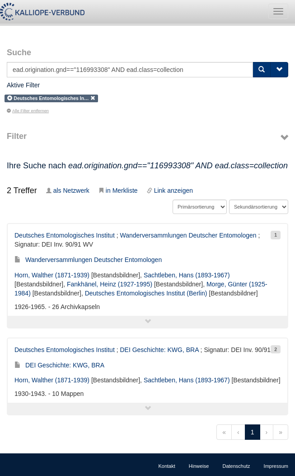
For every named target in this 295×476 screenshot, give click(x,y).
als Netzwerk (67, 190)
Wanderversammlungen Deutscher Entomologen (188, 235)
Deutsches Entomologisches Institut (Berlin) (146, 293)
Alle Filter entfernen (28, 111)
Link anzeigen (170, 190)
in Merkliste (118, 190)
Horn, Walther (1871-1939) (51, 275)
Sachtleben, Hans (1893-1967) (187, 275)
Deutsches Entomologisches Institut (64, 235)
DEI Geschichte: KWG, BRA (159, 349)
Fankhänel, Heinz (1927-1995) (109, 284)
